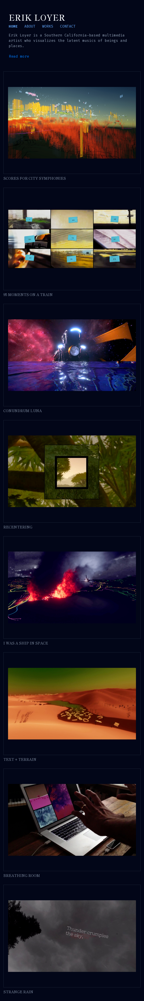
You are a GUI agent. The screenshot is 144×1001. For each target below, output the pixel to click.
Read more (19, 56)
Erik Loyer (37, 17)
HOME (13, 26)
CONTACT (68, 26)
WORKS (47, 26)
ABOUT (29, 26)
